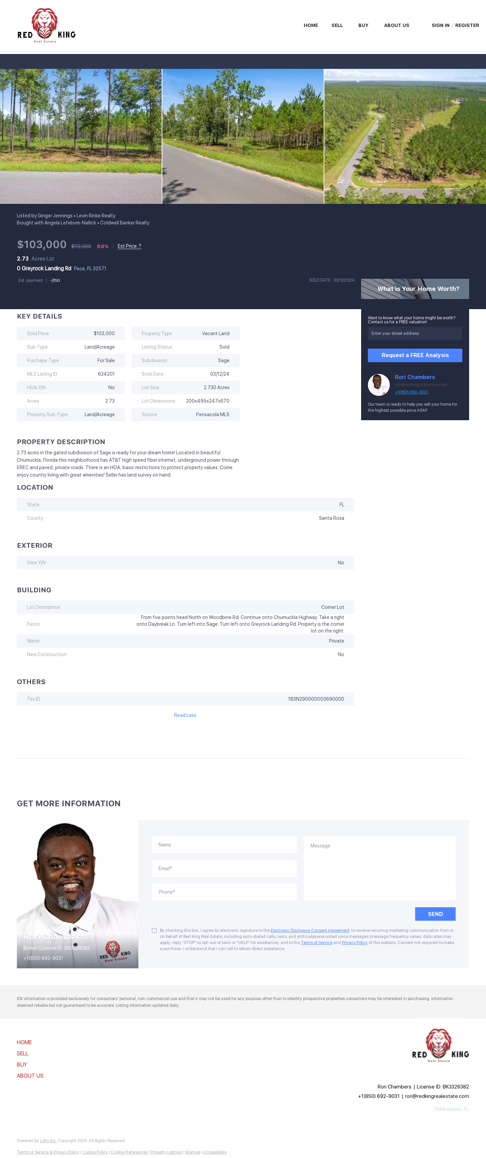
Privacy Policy (355, 942)
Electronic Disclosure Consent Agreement (310, 930)
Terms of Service (316, 942)
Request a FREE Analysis (415, 355)
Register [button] (467, 25)
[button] (32, 1043)
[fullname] (224, 844)
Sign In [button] (441, 25)
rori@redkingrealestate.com (421, 384)
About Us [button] (396, 25)
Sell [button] (337, 25)
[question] (380, 868)
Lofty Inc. (48, 1140)
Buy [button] (363, 25)
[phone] (224, 892)
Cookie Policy (95, 1152)
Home (311, 25)
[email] (224, 868)
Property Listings (166, 1152)
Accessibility (215, 1152)
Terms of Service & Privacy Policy (48, 1152)
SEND (435, 914)
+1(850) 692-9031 (411, 392)
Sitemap (192, 1152)
